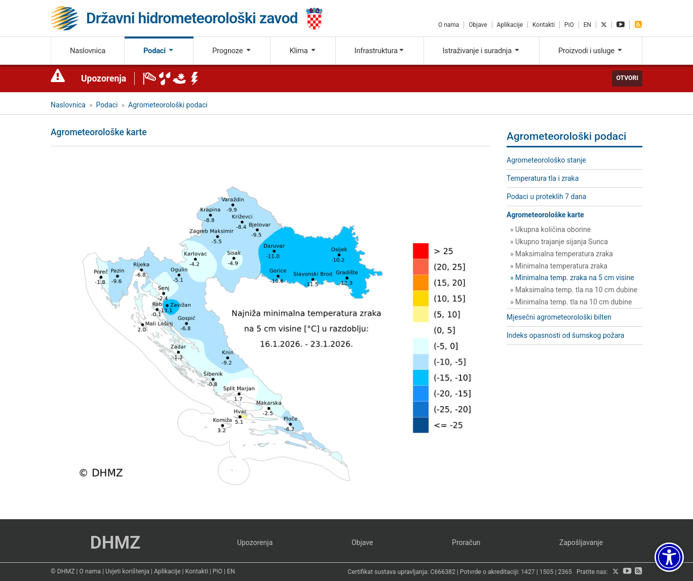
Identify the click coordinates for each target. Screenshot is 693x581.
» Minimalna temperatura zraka (558, 266)
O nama (448, 24)
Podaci (158, 50)
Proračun (466, 542)
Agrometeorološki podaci (168, 105)
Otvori (627, 78)
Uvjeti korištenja (127, 571)
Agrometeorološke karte (545, 215)
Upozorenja (103, 78)
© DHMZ (62, 571)
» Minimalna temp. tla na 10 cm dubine (571, 302)
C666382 (443, 571)
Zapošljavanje (581, 542)
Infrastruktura (380, 50)
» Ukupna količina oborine (550, 229)
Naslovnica (87, 50)
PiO (569, 24)
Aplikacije (510, 24)
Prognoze (232, 50)
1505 (547, 571)
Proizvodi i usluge (590, 50)
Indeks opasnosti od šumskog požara (565, 335)
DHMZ (115, 542)
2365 (565, 571)
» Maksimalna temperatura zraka (561, 254)
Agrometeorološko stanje (546, 160)
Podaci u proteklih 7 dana (546, 196)
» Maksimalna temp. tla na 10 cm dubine (573, 290)
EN (587, 24)
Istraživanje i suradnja (482, 50)
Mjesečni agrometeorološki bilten (559, 317)
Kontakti (543, 24)
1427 (528, 571)
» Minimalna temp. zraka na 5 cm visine (572, 278)
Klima (302, 50)
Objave (478, 24)
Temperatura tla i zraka (543, 178)
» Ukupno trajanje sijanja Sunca (559, 242)
